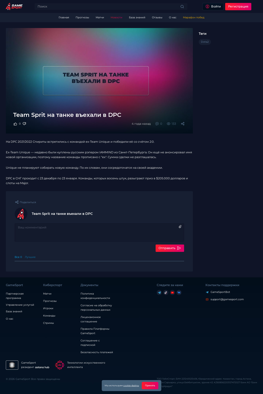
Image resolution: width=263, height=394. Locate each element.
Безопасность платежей (97, 352)
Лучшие (30, 257)
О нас (9, 318)
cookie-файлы (131, 385)
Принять (150, 385)
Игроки (48, 308)
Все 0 (18, 257)
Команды (49, 315)
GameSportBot (220, 292)
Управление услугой (20, 304)
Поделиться (28, 202)
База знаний (14, 311)
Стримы (48, 323)
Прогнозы (50, 301)
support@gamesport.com (227, 299)
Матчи (47, 293)
